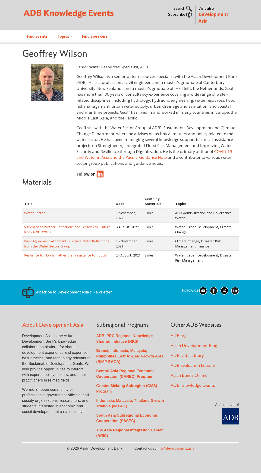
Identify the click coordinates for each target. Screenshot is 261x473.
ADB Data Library (187, 356)
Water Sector (34, 213)
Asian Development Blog (193, 346)
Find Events (37, 36)
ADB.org (178, 336)
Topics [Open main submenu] (63, 36)
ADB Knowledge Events (192, 385)
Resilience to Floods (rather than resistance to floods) (65, 255)
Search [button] (182, 8)
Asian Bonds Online (189, 375)
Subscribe (180, 14)
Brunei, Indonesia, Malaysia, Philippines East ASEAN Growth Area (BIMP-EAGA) (130, 356)
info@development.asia (175, 448)
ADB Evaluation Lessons (193, 365)
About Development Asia (52, 325)
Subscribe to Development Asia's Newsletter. (67, 292)
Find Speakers (95, 36)
